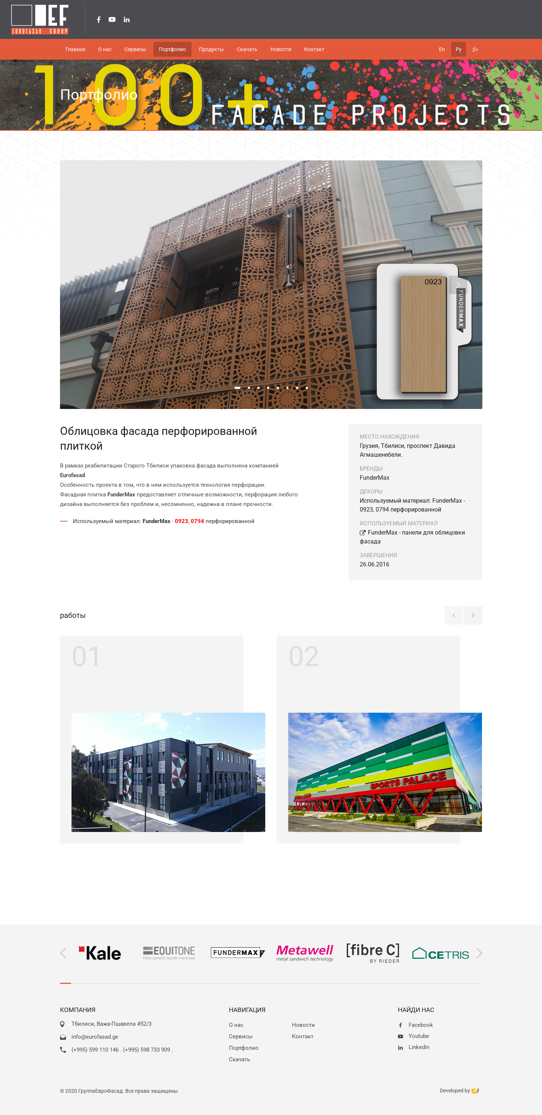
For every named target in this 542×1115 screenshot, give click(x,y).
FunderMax (374, 477)
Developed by (459, 1091)
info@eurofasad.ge (95, 1037)
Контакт (302, 1036)
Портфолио (244, 1048)
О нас (236, 1025)
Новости (303, 1025)
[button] (237, 388)
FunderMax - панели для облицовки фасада (412, 537)
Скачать (239, 1059)
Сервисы (241, 1036)
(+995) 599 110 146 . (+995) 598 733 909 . (122, 1049)
